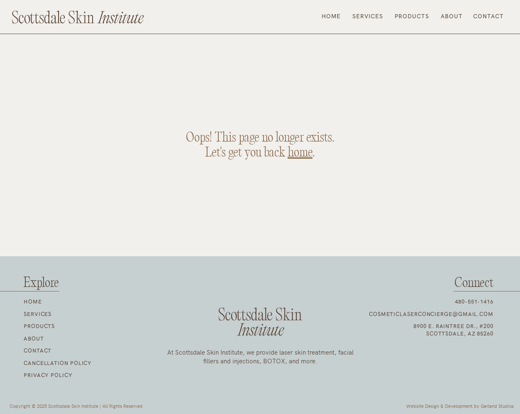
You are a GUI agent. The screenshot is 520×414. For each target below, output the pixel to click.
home (300, 153)
